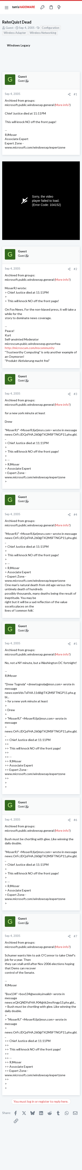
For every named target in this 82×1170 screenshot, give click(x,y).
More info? (62, 105)
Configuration (50, 27)
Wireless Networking (43, 32)
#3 (75, 394)
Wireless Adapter (15, 32)
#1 (75, 94)
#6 (75, 820)
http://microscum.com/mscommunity (29, 348)
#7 (75, 936)
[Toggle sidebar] (67, 7)
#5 (75, 643)
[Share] (69, 94)
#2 (75, 269)
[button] (6, 7)
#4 (75, 514)
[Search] (76, 7)
